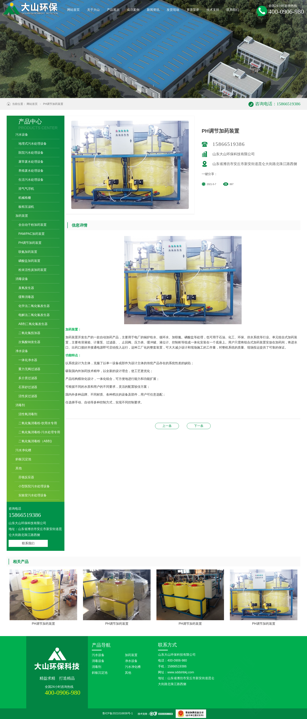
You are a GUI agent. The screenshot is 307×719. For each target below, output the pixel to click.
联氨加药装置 (167, 426)
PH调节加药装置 (53, 103)
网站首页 (32, 103)
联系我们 (28, 543)
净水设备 (131, 661)
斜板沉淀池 (99, 672)
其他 (128, 672)
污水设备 (98, 655)
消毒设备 (98, 661)
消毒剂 (96, 666)
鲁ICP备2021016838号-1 (117, 713)
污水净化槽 (133, 666)
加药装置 (131, 655)
